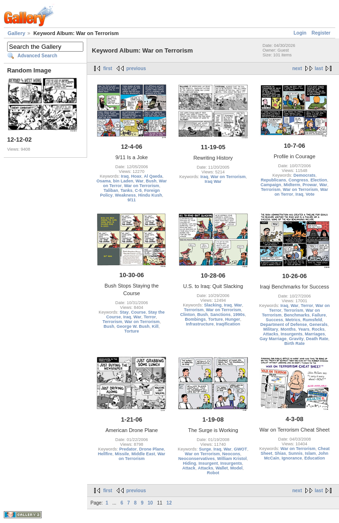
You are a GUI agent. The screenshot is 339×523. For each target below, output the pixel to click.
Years (303, 329)
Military (270, 329)
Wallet (221, 468)
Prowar (310, 184)
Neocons (231, 453)
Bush (151, 181)
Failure (319, 315)
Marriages (315, 334)
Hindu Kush (150, 195)
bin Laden (123, 181)
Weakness (125, 195)
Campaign (270, 184)
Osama (104, 181)
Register (321, 33)
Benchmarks (297, 315)
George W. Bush (133, 326)
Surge (205, 449)
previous (136, 68)
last (319, 68)
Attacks (270, 334)
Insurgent (208, 463)
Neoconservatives (196, 458)
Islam (310, 453)
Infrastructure (200, 324)
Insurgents (292, 334)
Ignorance (292, 458)
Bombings (195, 319)
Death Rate (317, 338)
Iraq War (213, 181)
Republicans (273, 180)
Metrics (293, 319)
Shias (280, 453)
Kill (155, 326)
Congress (298, 180)
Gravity (296, 338)
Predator (128, 449)
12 (169, 502)
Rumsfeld (312, 319)
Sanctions (220, 314)
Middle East (143, 453)
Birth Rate (294, 343)
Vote (310, 194)
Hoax (136, 176)
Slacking (213, 305)
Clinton (187, 314)
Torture (132, 331)
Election (319, 180)
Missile (122, 453)
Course (138, 312)
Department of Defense (283, 324)
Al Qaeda (153, 176)
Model (236, 468)
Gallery (16, 33)
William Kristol (232, 458)
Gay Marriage (272, 338)
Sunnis (295, 453)
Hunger (232, 319)
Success (274, 319)
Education (314, 458)
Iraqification (228, 324)
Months (287, 329)
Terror (149, 317)
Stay (124, 312)
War (139, 181)
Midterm (292, 184)
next (297, 68)
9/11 (131, 200)
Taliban (111, 190)
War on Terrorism (141, 185)
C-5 (138, 190)
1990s (239, 314)
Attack (189, 468)
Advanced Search (37, 55)
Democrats (305, 175)
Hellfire (105, 453)
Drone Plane (151, 449)
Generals (318, 324)
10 (150, 502)
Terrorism (270, 189)
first (107, 68)
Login (300, 33)
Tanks (126, 190)
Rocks (318, 329)
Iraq (125, 176)
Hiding (189, 463)
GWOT (240, 449)
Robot (213, 472)
